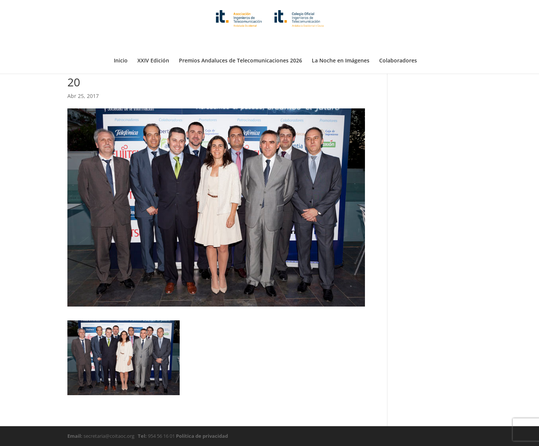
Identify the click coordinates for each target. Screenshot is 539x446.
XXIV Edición (153, 42)
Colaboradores (398, 42)
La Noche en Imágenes (340, 42)
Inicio (121, 42)
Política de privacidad (201, 436)
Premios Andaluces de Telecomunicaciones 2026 (240, 42)
